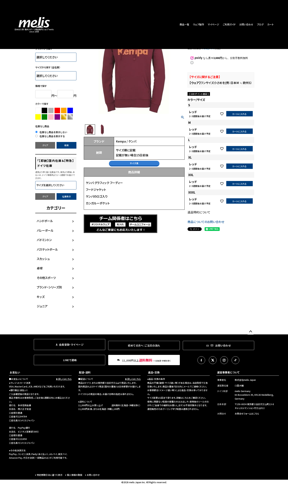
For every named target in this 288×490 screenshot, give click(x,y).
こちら (186, 397)
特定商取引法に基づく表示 (49, 474)
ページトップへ (250, 332)
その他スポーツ (46, 277)
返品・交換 (154, 372)
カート (270, 24)
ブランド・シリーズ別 (49, 287)
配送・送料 (85, 372)
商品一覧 (184, 24)
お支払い (15, 372)
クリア (45, 145)
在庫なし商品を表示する (50, 136)
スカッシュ (43, 259)
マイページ (213, 24)
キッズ (41, 296)
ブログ (260, 24)
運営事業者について (228, 372)
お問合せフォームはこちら (247, 413)
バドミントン (44, 240)
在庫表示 (66, 196)
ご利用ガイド (229, 24)
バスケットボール (47, 249)
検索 (66, 145)
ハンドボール (45, 221)
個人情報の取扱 (74, 474)
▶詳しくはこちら (64, 378)
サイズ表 (134, 163)
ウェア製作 (198, 24)
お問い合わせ (246, 24)
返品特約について (199, 212)
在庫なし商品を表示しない (51, 132)
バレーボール (45, 230)
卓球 (40, 268)
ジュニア (42, 306)
